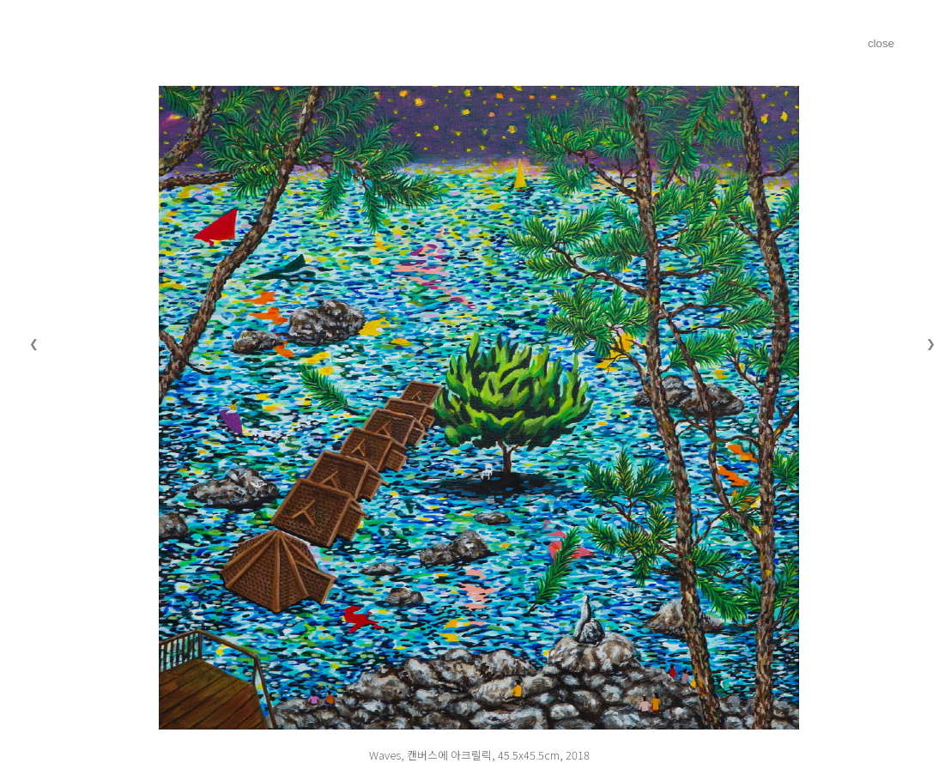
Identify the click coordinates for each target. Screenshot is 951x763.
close (881, 43)
